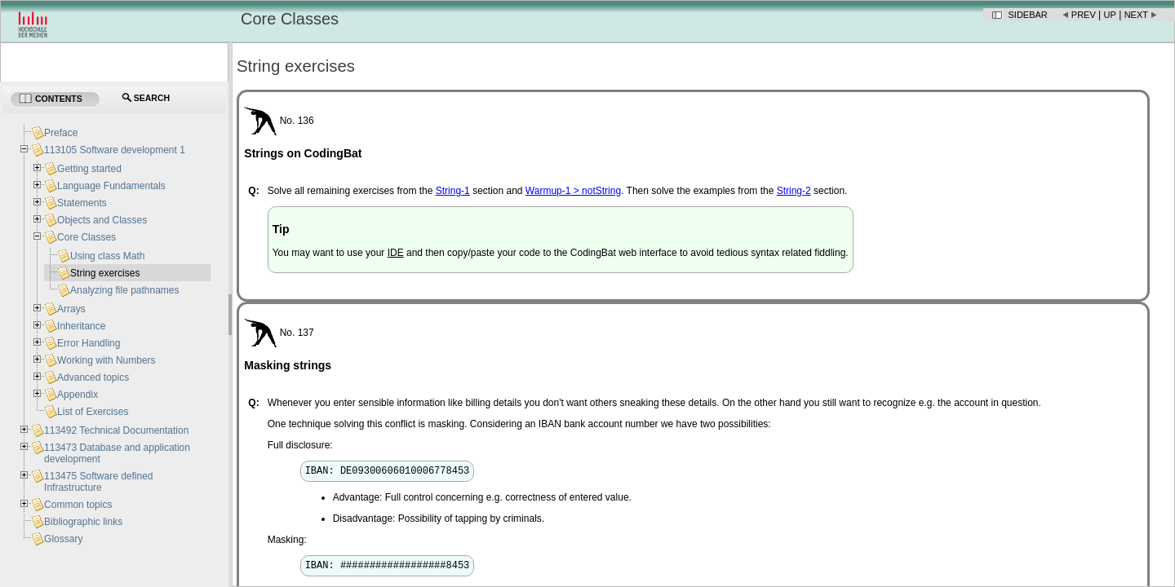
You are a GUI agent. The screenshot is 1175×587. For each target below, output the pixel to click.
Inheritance (81, 326)
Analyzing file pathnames (124, 290)
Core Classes (86, 237)
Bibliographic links (83, 521)
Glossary (63, 539)
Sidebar (1028, 15)
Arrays (71, 309)
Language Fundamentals (111, 186)
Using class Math (107, 256)
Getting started (89, 168)
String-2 (794, 190)
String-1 (453, 190)
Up (1110, 15)
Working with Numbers (106, 360)
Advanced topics (93, 377)
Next (1136, 15)
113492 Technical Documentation (116, 430)
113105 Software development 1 (114, 150)
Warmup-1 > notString (573, 190)
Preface (61, 133)
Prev (1083, 15)
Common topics (78, 504)
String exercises (105, 273)
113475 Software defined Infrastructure (98, 481)
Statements (82, 203)
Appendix (77, 394)
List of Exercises (92, 411)
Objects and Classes (102, 220)
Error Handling (88, 343)
